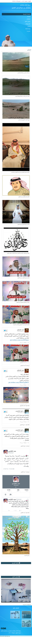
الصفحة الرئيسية (26, 14)
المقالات (28, 19)
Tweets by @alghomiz (27, 605)
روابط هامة (27, 29)
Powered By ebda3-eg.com (5, 636)
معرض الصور (27, 21)
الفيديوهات (27, 24)
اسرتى (28, 26)
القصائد (28, 16)
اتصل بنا (28, 31)
